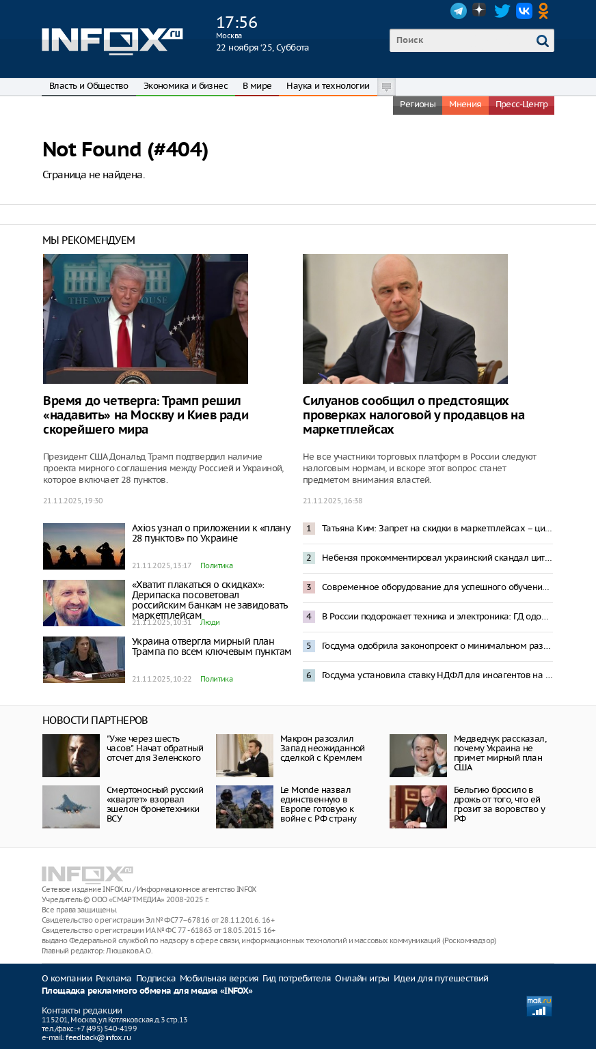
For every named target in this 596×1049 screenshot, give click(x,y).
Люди (210, 622)
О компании (67, 978)
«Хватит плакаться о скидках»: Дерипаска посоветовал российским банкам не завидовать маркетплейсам (209, 599)
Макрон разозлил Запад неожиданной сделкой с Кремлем (322, 748)
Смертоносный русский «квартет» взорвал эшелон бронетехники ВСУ (155, 804)
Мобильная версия (219, 978)
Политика (216, 565)
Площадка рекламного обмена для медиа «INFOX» (147, 991)
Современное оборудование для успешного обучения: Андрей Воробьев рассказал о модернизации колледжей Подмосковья (437, 587)
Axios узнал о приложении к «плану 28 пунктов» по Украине (210, 533)
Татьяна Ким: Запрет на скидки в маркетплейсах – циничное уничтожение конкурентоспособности (437, 528)
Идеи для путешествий (441, 978)
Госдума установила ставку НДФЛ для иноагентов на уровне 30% (437, 675)
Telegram (458, 11)
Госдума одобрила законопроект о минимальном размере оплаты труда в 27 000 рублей (437, 646)
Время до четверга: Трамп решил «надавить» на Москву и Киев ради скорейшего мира (145, 415)
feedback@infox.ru (98, 1037)
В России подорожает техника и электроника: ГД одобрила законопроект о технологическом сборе (437, 616)
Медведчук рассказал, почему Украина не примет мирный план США (500, 753)
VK (524, 11)
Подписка (156, 978)
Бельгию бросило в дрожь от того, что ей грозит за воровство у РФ (499, 804)
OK (546, 11)
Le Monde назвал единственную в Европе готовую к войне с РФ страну (318, 804)
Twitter (502, 11)
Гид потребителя (296, 978)
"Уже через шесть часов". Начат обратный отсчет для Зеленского (155, 748)
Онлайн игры (362, 978)
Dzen (480, 11)
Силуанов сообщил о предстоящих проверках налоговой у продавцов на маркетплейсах (413, 415)
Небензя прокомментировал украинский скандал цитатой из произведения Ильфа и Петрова (437, 558)
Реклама (114, 978)
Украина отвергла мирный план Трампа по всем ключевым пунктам (211, 646)
